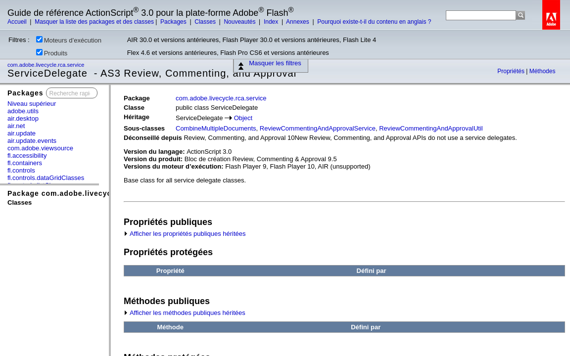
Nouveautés (240, 21)
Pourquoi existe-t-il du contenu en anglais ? (374, 21)
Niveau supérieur (31, 103)
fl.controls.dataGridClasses (45, 177)
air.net (16, 126)
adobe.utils (23, 111)
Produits (52, 53)
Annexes (298, 21)
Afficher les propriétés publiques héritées (185, 233)
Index (272, 21)
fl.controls (21, 170)
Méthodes (542, 71)
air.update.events (31, 140)
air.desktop (23, 118)
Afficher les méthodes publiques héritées (184, 312)
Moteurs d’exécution (68, 40)
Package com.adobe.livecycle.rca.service (84, 193)
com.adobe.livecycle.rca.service (46, 65)
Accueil (17, 21)
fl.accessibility (27, 155)
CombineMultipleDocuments (216, 128)
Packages (174, 21)
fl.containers (24, 163)
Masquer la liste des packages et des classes (94, 21)
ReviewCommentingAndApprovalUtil (431, 128)
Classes (205, 21)
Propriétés (511, 71)
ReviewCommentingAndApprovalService (318, 128)
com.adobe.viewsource (40, 148)
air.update (21, 133)
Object (243, 118)
